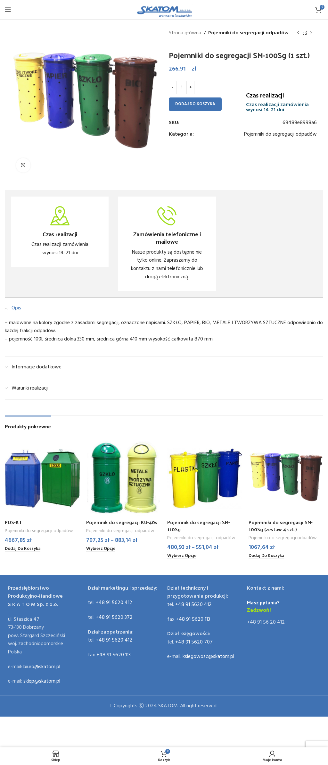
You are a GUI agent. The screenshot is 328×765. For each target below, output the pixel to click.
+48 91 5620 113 (113, 655)
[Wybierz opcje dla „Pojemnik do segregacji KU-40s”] (102, 549)
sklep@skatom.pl (41, 681)
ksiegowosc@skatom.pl (208, 657)
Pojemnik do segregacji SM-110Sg (199, 525)
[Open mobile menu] (8, 9)
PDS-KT (13, 522)
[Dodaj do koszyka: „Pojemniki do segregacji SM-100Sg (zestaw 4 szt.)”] (268, 556)
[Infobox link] (60, 232)
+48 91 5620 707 (194, 642)
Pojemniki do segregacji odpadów (248, 33)
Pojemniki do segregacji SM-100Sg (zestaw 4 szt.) (282, 525)
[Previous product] (298, 33)
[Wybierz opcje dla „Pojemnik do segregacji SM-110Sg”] (183, 556)
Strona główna (185, 33)
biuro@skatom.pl (41, 667)
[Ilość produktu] (181, 87)
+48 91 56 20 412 (266, 622)
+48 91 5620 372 (114, 618)
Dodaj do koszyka (195, 104)
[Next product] (311, 33)
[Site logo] (164, 9)
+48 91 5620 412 (114, 603)
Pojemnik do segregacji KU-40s (123, 522)
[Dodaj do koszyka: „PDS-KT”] (24, 549)
